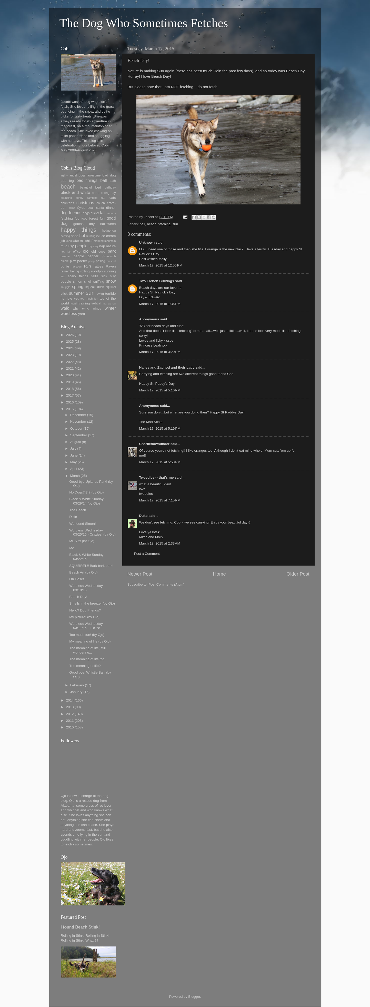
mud (64, 246)
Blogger (194, 997)
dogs (86, 213)
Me (71, 548)
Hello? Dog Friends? (85, 610)
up (109, 303)
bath (113, 181)
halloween (108, 224)
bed (98, 187)
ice (98, 236)
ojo (86, 251)
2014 (70, 700)
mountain (110, 240)
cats (112, 198)
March (75, 476)
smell (87, 281)
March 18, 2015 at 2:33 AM (159, 543)
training (84, 303)
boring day (108, 193)
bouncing (66, 197)
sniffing (98, 281)
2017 (70, 395)
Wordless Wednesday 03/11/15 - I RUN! (86, 626)
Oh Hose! (76, 579)
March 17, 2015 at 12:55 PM (160, 265)
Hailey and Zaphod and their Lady (167, 367)
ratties (98, 266)
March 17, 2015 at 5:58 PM (160, 462)
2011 (70, 721)
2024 (70, 348)
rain (87, 266)
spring (77, 286)
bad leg (67, 181)
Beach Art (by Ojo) (83, 572)
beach (151, 224)
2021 (70, 368)
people (79, 256)
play (73, 261)
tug (104, 303)
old (93, 251)
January (76, 692)
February (77, 685)
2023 (70, 355)
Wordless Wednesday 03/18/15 (86, 588)
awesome (94, 175)
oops (101, 251)
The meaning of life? (85, 666)
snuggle (66, 287)
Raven (111, 266)
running (110, 271)
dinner (111, 208)
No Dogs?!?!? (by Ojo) (86, 492)
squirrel (111, 287)
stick (64, 293)
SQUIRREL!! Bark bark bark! (91, 566)
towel (74, 303)
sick (104, 276)
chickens (67, 203)
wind (85, 308)
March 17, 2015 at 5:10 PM (160, 390)
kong (69, 240)
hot (82, 235)
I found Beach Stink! (80, 927)
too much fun (89, 298)
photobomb (109, 256)
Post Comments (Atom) (166, 584)
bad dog (109, 175)
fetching (164, 224)
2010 (70, 727)
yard (81, 314)
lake (76, 241)
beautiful (86, 187)
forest (93, 218)
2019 (70, 382)
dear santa (95, 208)
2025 (70, 341)
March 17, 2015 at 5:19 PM (160, 428)
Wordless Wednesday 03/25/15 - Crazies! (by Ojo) (92, 532)
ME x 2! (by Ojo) (81, 541)
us (114, 303)
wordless (69, 313)
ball (142, 224)
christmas (85, 202)
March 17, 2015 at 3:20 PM (160, 352)
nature (111, 246)
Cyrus (81, 208)
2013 (70, 707)
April (73, 469)
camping (92, 197)
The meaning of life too (86, 659)
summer (76, 293)
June (74, 455)
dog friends (71, 212)
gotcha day (84, 224)
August (75, 442)
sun (175, 224)
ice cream (108, 236)
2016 (70, 402)
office (77, 251)
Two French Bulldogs (156, 281)
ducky (95, 213)
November (78, 421)
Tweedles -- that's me (156, 477)
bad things (86, 180)
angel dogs (77, 175)
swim (100, 293)
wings (97, 308)
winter (110, 308)
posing (100, 261)
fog (77, 218)
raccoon (77, 266)
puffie (65, 266)
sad (63, 276)
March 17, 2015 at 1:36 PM (160, 304)
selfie (94, 276)
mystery (93, 246)
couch (100, 203)
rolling (85, 271)
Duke (143, 516)
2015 (70, 409)
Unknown (147, 242)
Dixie (73, 517)
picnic (65, 261)
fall (102, 212)
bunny (79, 197)
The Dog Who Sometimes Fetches (143, 23)
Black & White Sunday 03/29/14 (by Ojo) (86, 501)
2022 (70, 362)
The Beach (77, 510)
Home (219, 574)
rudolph (97, 271)
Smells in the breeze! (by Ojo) (92, 603)
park (112, 251)
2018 (70, 389)
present (111, 261)
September (78, 435)
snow (111, 281)
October (76, 428)
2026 (70, 335)
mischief (86, 241)
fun (102, 218)
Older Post (297, 574)
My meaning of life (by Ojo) (90, 641)
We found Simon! (82, 524)
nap (102, 246)
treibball (96, 303)
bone (95, 193)
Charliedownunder (154, 444)
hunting (90, 236)
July (73, 448)
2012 (70, 714)
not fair (66, 251)
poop (91, 261)
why (75, 308)
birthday (110, 187)
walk (65, 308)
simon (77, 281)
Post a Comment (147, 554)
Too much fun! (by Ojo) (86, 635)
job (63, 241)
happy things (78, 229)
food (84, 218)
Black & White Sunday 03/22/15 (86, 557)
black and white (75, 192)
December (78, 415)
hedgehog (109, 230)
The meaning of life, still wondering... (87, 650)
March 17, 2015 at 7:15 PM (160, 500)
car (103, 198)
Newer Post (140, 574)
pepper (93, 256)
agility (64, 175)
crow (72, 207)
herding (65, 236)
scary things (78, 276)
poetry (82, 261)
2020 (70, 375)
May (73, 462)
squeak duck (94, 287)
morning (99, 240)
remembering (70, 271)
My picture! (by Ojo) (84, 617)
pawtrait (66, 256)
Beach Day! (78, 597)
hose (74, 236)
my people (78, 245)
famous (111, 213)
